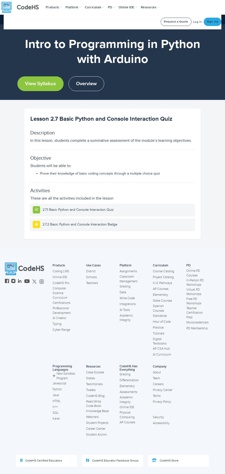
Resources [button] (150, 7)
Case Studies (95, 372)
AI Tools (125, 310)
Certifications (61, 303)
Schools (91, 277)
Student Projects (97, 423)
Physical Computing (127, 415)
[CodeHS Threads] (41, 281)
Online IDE (60, 277)
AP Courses (161, 289)
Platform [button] (73, 7)
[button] (54, 7)
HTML (57, 401)
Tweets (91, 390)
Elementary (160, 295)
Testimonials (94, 384)
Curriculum (160, 265)
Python (57, 389)
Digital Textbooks (160, 341)
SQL (56, 413)
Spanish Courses (158, 308)
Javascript (59, 383)
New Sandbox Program (64, 376)
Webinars (92, 417)
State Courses (162, 301)
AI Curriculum (162, 354)
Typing (57, 324)
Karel (56, 419)
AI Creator (59, 318)
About (157, 372)
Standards (160, 316)
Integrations (128, 304)
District (91, 271)
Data (123, 292)
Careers (158, 384)
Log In (197, 22)
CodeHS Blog (95, 396)
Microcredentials (197, 322)
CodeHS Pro (61, 283)
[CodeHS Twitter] (34, 281)
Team (156, 378)
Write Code (127, 298)
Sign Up (212, 22)
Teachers (92, 283)
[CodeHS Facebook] (7, 281)
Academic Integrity (126, 318)
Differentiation (129, 380)
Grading (125, 286)
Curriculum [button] (94, 7)
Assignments (128, 271)
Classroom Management (128, 279)
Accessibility (161, 423)
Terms (157, 396)
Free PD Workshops (193, 301)
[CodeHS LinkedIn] (20, 281)
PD (188, 265)
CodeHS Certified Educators (41, 460)
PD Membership (197, 328)
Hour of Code (162, 322)
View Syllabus (40, 84)
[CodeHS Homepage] (22, 7)
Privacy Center (162, 390)
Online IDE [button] (128, 7)
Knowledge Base (97, 411)
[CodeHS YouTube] (27, 281)
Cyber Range (61, 330)
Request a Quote (176, 22)
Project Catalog (163, 277)
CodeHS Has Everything (128, 368)
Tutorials (158, 333)
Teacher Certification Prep (194, 312)
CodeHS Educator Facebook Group (112, 460)
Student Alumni (96, 435)
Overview (86, 84)
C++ (55, 407)
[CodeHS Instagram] (13, 281)
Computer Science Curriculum (60, 292)
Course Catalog (163, 271)
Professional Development (62, 310)
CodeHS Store (165, 460)
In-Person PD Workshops (195, 282)
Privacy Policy (162, 402)
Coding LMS (61, 271)
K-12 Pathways (162, 283)
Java (56, 395)
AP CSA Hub (161, 349)
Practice (158, 328)
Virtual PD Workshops (193, 292)
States (90, 378)
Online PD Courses (193, 273)
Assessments (128, 392)
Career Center (95, 429)
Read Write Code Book (93, 404)
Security (158, 417)
